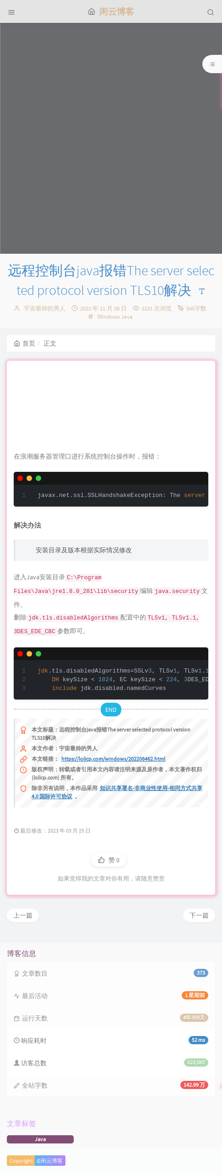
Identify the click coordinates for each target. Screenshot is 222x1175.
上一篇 (22, 915)
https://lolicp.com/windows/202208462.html (113, 758)
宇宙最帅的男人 (44, 308)
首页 (24, 343)
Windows (108, 316)
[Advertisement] (111, 138)
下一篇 (199, 915)
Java (127, 316)
